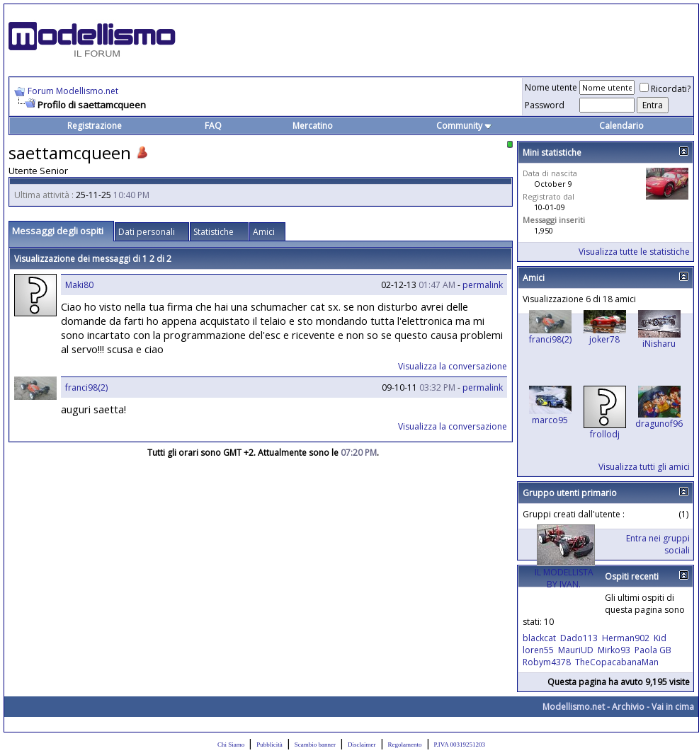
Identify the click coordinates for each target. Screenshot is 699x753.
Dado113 (579, 638)
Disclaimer (362, 744)
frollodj (605, 434)
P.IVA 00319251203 (459, 744)
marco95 (550, 420)
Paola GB (653, 650)
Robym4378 (547, 662)
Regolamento (405, 744)
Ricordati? (665, 89)
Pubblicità (269, 744)
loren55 (538, 650)
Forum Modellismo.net (73, 91)
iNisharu (659, 344)
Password (544, 105)
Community (464, 126)
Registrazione (94, 126)
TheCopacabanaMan (617, 662)
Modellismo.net (573, 707)
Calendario (621, 126)
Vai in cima (673, 707)
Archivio (628, 707)
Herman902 (625, 638)
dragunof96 (659, 424)
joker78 (604, 339)
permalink (482, 285)
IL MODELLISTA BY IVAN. (564, 578)
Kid (660, 638)
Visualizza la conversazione (452, 366)
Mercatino (312, 126)
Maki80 (79, 285)
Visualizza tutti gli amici (644, 467)
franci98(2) (86, 387)
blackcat (539, 638)
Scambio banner (315, 744)
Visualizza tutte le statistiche (634, 252)
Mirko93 (614, 650)
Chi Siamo (230, 744)
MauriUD (575, 650)
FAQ (213, 126)
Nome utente (551, 87)
